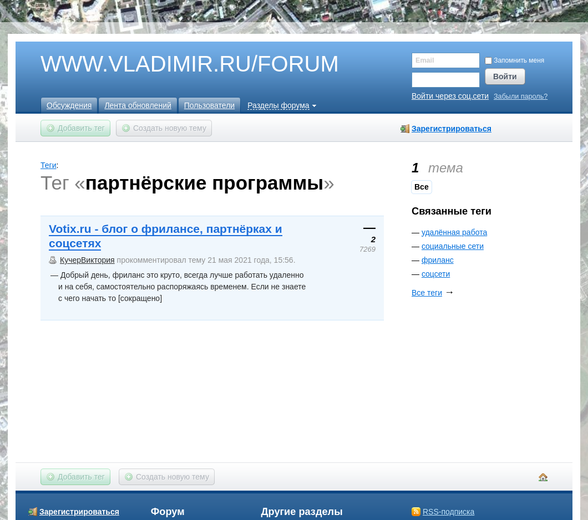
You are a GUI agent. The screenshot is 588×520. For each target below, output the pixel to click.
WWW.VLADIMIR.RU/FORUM (170, 64)
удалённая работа (454, 232)
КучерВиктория (87, 260)
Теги (48, 165)
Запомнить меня (514, 60)
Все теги (427, 292)
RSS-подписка (448, 511)
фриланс (438, 260)
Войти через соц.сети (450, 95)
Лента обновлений (137, 105)
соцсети (436, 273)
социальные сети (453, 246)
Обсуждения (69, 105)
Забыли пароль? (521, 96)
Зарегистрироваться (451, 128)
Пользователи (209, 105)
